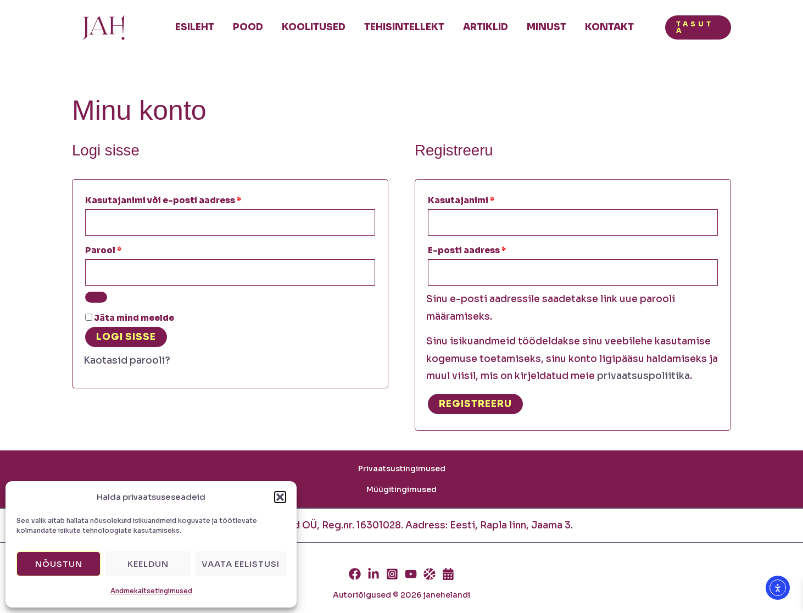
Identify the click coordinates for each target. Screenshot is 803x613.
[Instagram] (392, 574)
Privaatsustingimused (401, 468)
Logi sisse (126, 337)
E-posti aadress (484, 248)
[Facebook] (355, 574)
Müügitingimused (401, 489)
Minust (546, 27)
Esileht (194, 27)
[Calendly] (448, 574)
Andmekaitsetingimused (151, 591)
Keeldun (148, 564)
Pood (248, 27)
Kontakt (609, 27)
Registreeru (475, 404)
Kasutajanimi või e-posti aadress (180, 198)
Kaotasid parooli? (126, 360)
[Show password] (96, 297)
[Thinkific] (429, 574)
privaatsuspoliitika (643, 376)
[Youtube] (411, 574)
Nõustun (58, 564)
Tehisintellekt (404, 27)
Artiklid (485, 27)
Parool (120, 248)
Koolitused (313, 27)
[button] (280, 497)
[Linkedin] (373, 574)
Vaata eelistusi (241, 564)
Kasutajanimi (478, 198)
